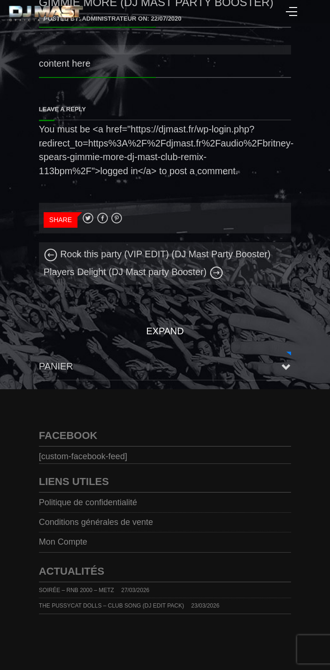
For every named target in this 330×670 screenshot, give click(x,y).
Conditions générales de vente (96, 522)
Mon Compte (63, 542)
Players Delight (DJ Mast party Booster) (133, 272)
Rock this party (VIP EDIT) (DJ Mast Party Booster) (157, 254)
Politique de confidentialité (88, 502)
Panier (56, 366)
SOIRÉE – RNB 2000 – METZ (76, 590)
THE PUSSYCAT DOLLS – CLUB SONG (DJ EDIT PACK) (111, 605)
